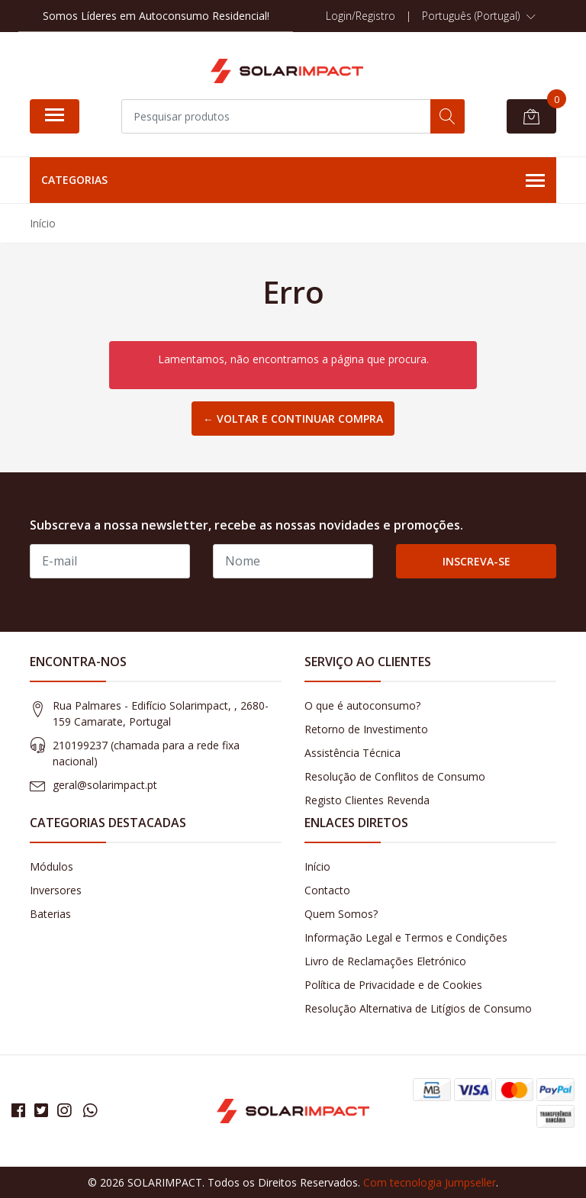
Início (317, 866)
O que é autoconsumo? (362, 705)
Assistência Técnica (352, 753)
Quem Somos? (341, 914)
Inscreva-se (476, 561)
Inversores (56, 890)
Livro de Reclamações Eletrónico (385, 961)
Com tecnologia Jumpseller (429, 1182)
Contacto (327, 890)
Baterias (50, 914)
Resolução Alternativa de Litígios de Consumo (418, 1008)
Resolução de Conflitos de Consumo (394, 776)
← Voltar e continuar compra (293, 418)
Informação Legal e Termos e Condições (405, 937)
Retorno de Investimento (366, 729)
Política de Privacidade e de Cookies (393, 984)
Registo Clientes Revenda (367, 800)
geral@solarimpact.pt (105, 785)
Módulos (51, 866)
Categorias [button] (293, 180)
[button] (479, 16)
